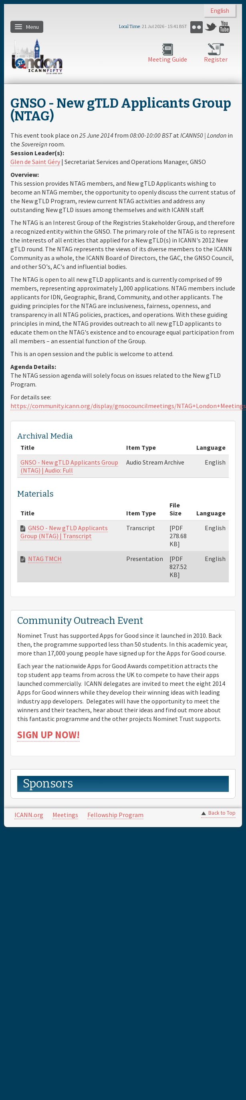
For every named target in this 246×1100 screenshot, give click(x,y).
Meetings (65, 815)
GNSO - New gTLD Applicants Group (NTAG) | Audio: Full (69, 466)
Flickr (196, 27)
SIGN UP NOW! (48, 735)
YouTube (225, 27)
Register (216, 59)
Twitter (211, 27)
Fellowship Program (115, 815)
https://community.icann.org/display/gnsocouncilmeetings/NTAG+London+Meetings (128, 406)
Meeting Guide (167, 59)
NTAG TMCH (45, 559)
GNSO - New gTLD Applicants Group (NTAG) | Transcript (64, 532)
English (219, 10)
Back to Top (222, 812)
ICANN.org (28, 815)
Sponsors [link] (48, 784)
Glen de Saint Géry (35, 162)
